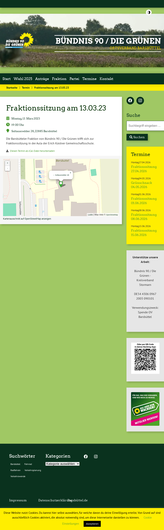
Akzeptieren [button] (92, 523)
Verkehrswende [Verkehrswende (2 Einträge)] (17, 476)
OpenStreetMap (112, 215)
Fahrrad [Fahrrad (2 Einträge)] (28, 464)
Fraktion (59, 79)
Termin (26, 87)
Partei (74, 79)
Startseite (11, 87)
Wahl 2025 (23, 79)
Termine (89, 79)
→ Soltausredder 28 (61, 175)
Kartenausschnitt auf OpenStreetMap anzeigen (27, 218)
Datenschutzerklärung (55, 500)
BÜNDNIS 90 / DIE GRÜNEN (108, 41)
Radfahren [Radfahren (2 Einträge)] (15, 470)
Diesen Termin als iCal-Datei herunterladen (32, 151)
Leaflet (90, 215)
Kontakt (106, 79)
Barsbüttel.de (77, 500)
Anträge (42, 79)
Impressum (18, 500)
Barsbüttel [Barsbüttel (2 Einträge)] (15, 464)
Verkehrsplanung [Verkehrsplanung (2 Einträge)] (33, 470)
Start (6, 79)
